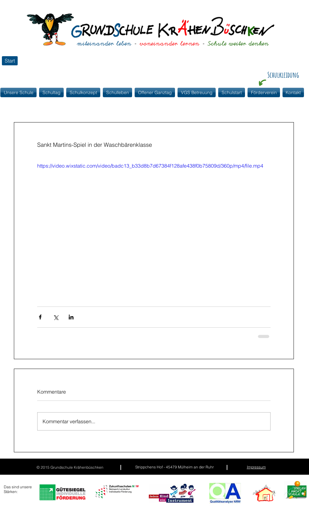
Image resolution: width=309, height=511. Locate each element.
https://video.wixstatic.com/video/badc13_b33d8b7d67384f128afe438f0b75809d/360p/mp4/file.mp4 (150, 166)
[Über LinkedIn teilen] (71, 317)
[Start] (10, 60)
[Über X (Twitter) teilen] (56, 317)
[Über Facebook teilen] (40, 317)
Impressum (256, 467)
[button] (83, 92)
